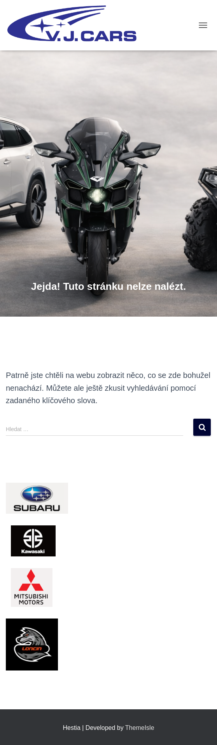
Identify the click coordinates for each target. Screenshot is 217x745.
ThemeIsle (139, 727)
